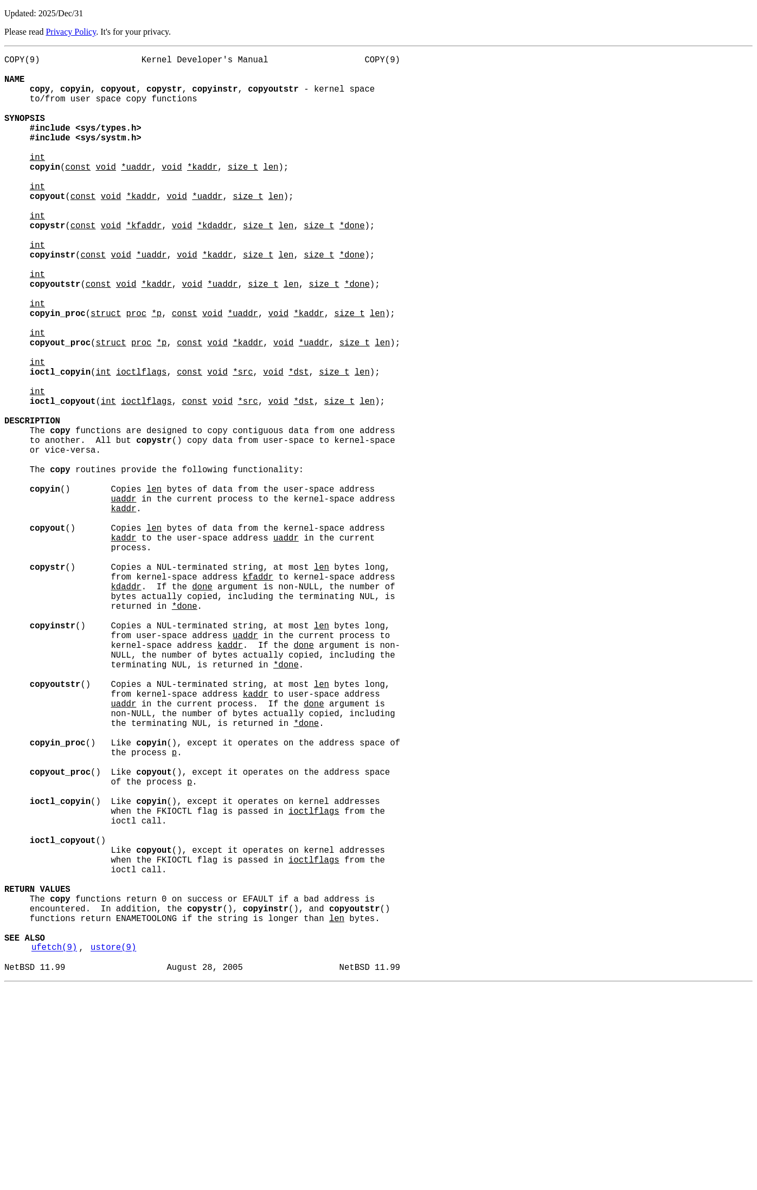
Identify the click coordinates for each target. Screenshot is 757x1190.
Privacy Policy (71, 31)
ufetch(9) (54, 1147)
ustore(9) (113, 1147)
